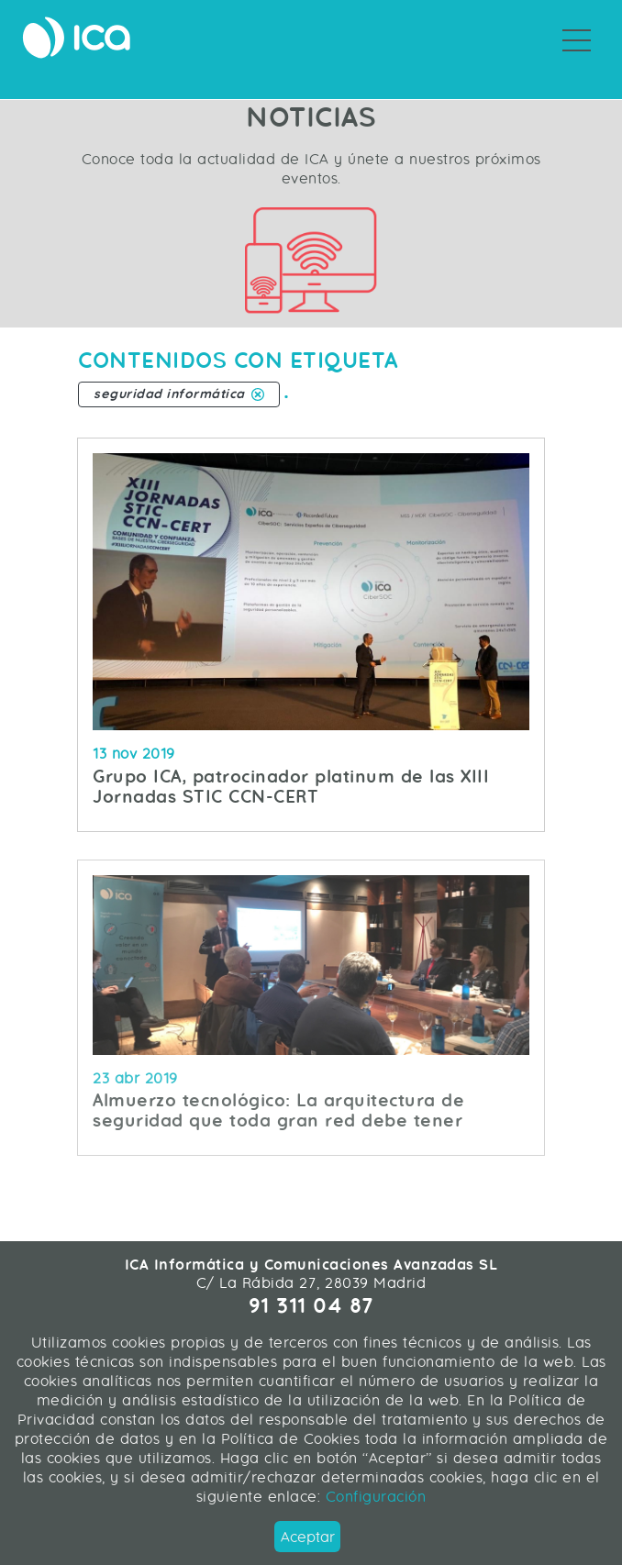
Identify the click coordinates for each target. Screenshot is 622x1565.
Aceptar (308, 1537)
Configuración (373, 1496)
